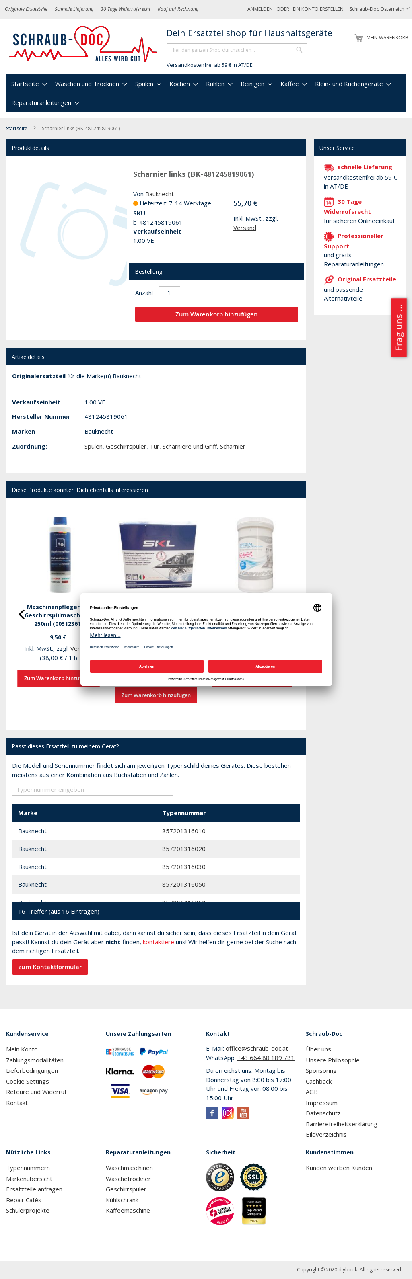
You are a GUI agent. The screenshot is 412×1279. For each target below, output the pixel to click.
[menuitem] (28, 83)
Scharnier (232, 446)
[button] (380, 9)
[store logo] (83, 44)
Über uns (318, 1049)
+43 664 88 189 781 (266, 1058)
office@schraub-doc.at (257, 1048)
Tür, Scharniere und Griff (183, 446)
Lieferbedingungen (32, 1070)
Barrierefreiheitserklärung (341, 1124)
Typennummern (28, 1168)
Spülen (93, 446)
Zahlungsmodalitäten (35, 1060)
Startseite (16, 128)
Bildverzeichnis (326, 1134)
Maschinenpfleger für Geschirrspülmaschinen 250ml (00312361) (59, 615)
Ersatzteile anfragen (34, 1189)
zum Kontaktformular (50, 967)
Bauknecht (159, 194)
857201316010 (184, 831)
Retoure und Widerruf (36, 1092)
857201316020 (184, 848)
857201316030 (184, 867)
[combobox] (237, 49)
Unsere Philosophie (333, 1060)
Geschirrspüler (126, 446)
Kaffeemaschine (128, 1210)
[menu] (206, 93)
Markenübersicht (29, 1178)
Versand (244, 227)
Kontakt (17, 1103)
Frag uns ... (398, 327)
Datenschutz (323, 1113)
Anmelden (260, 9)
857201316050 (184, 884)
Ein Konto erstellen (318, 9)
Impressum (322, 1103)
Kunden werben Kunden (339, 1168)
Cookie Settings (27, 1081)
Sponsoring (321, 1070)
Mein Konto (22, 1049)
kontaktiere (158, 942)
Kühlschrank (122, 1200)
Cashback (319, 1081)
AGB (312, 1092)
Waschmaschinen (129, 1168)
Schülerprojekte (27, 1210)
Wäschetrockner (128, 1178)
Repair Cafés (23, 1200)
